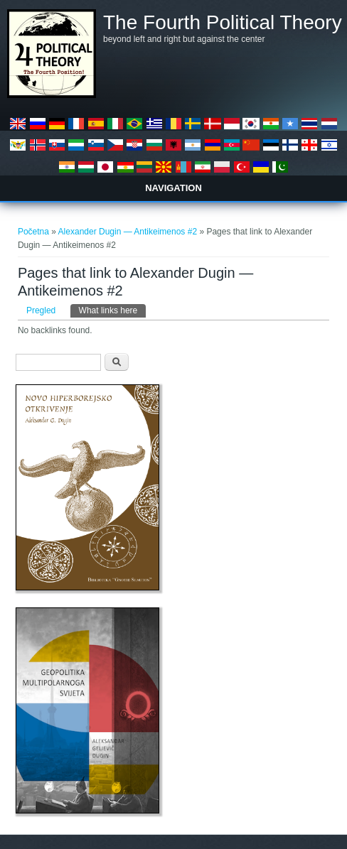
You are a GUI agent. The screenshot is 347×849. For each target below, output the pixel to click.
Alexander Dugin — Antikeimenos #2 (127, 232)
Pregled (40, 310)
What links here (112, 309)
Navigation (173, 188)
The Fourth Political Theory (222, 23)
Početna (33, 232)
